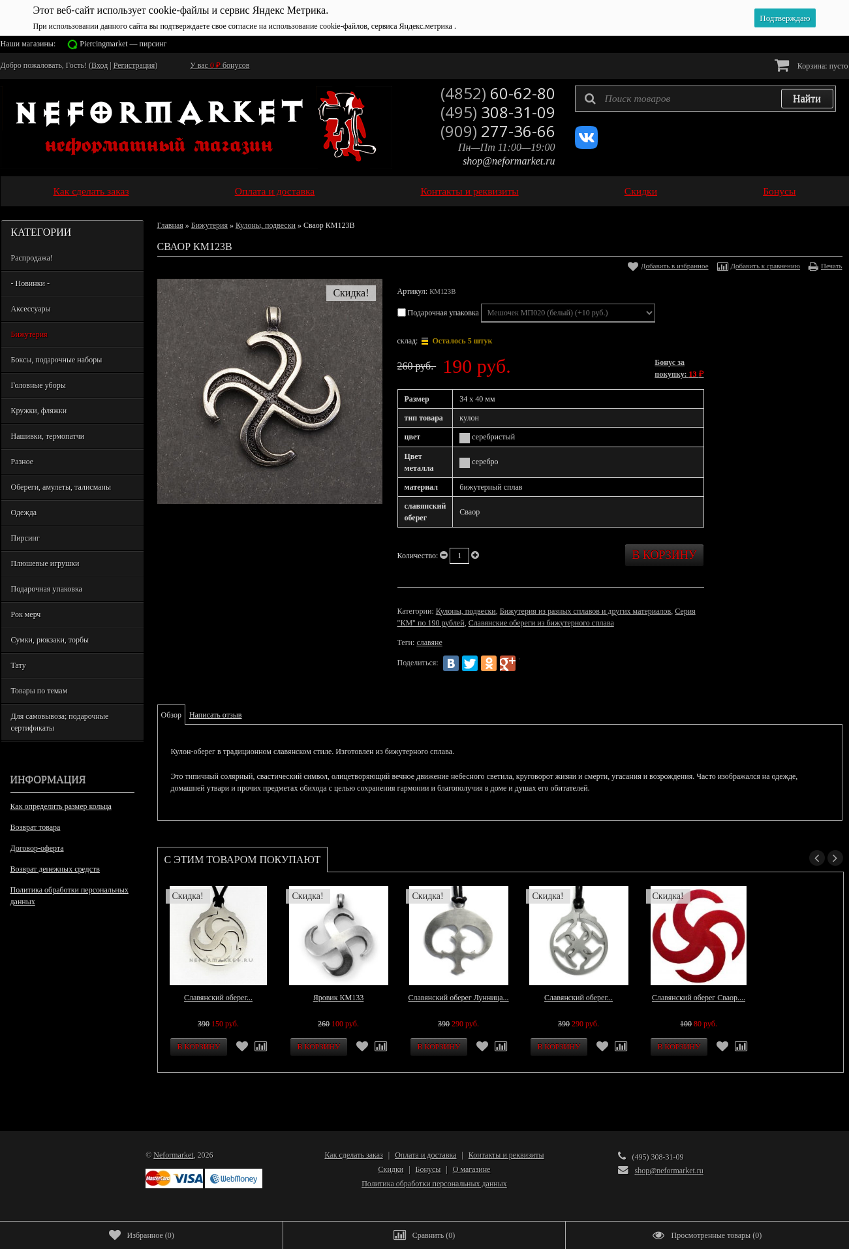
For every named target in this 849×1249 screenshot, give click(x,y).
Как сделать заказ (91, 191)
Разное (22, 461)
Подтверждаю (785, 18)
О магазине (472, 1169)
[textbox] (705, 99)
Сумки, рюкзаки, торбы (50, 639)
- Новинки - (30, 283)
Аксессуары (31, 308)
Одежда (24, 512)
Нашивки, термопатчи (48, 436)
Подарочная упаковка (46, 588)
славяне (429, 642)
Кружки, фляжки (39, 410)
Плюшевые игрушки (45, 563)
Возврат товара (35, 827)
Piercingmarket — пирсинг (123, 43)
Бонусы (779, 191)
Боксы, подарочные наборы (56, 359)
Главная (170, 225)
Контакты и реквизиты (469, 191)
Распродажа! (32, 257)
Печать (831, 266)
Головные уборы (38, 385)
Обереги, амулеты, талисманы (61, 487)
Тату (18, 665)
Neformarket (173, 1155)
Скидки (641, 191)
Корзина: (811, 65)
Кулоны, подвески (266, 225)
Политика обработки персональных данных (69, 895)
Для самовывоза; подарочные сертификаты (60, 722)
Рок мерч (26, 614)
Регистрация (134, 65)
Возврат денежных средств (55, 869)
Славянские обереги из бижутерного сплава (541, 622)
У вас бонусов (219, 65)
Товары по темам (39, 690)
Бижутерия (29, 334)
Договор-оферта (37, 848)
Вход (99, 65)
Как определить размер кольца (61, 806)
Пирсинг (25, 538)
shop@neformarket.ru (509, 160)
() (141, 1235)
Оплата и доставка (275, 191)
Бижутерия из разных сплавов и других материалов (585, 611)
